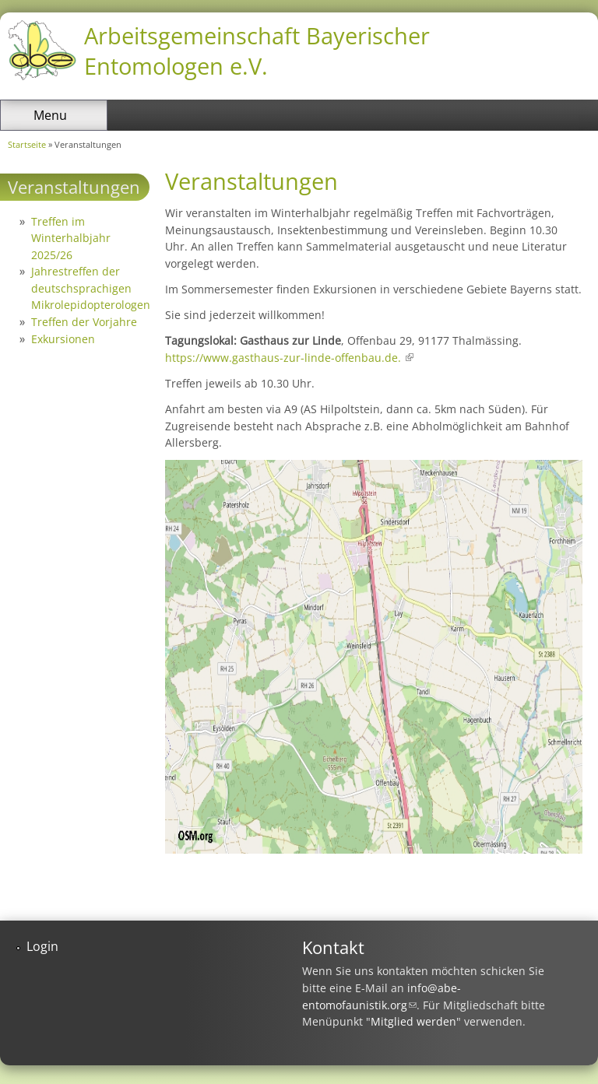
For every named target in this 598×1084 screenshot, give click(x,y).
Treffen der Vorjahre (84, 321)
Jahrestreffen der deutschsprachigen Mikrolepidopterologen (90, 288)
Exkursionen (63, 339)
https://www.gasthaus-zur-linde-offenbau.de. (289, 357)
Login (42, 946)
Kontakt (333, 947)
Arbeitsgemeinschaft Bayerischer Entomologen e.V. (257, 50)
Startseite (27, 144)
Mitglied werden (413, 1021)
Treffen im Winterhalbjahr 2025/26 (71, 238)
